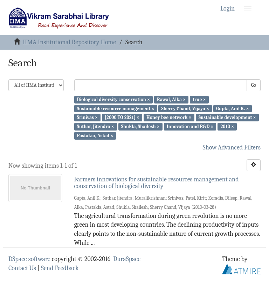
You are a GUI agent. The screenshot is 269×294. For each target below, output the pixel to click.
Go (253, 85)
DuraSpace (126, 259)
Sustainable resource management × (115, 108)
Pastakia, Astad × (95, 135)
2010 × (227, 126)
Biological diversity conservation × (113, 99)
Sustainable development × (227, 117)
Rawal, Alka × (171, 99)
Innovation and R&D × (190, 126)
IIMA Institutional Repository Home (69, 42)
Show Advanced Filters (232, 147)
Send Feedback (60, 268)
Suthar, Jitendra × (95, 126)
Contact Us (22, 268)
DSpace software (29, 259)
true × (199, 99)
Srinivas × (87, 117)
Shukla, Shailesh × (140, 126)
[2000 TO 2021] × (122, 117)
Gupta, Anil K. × (232, 108)
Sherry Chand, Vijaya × (185, 108)
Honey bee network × (169, 117)
